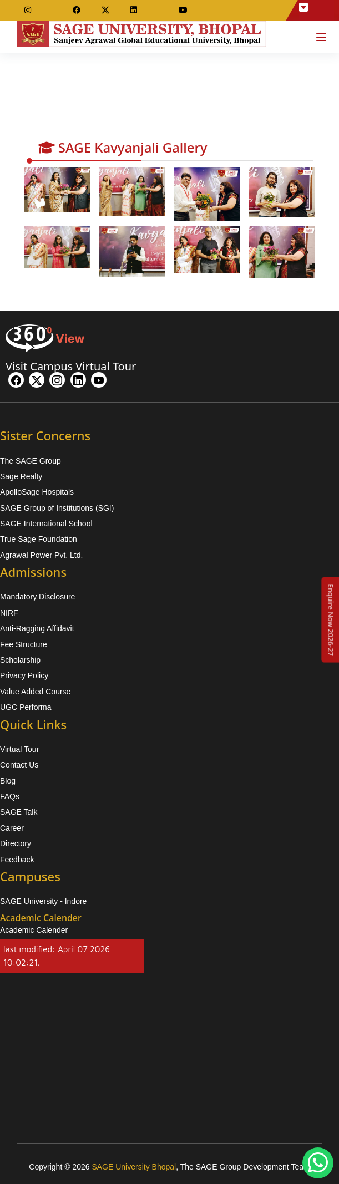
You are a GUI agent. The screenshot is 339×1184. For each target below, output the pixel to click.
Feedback (17, 859)
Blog (8, 780)
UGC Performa (26, 707)
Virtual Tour (19, 749)
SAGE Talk (18, 811)
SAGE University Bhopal (134, 1166)
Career (12, 828)
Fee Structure (23, 644)
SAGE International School (46, 523)
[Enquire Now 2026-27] (331, 619)
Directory (15, 843)
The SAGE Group (30, 460)
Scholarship (20, 659)
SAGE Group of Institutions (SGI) (57, 508)
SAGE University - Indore (43, 901)
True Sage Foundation (38, 539)
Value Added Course (35, 691)
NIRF (9, 612)
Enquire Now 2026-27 (331, 619)
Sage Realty (21, 476)
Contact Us (19, 764)
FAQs (9, 796)
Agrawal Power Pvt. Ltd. (41, 555)
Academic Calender (34, 930)
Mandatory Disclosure (37, 596)
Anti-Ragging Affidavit (37, 628)
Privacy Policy (24, 675)
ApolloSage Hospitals (37, 491)
